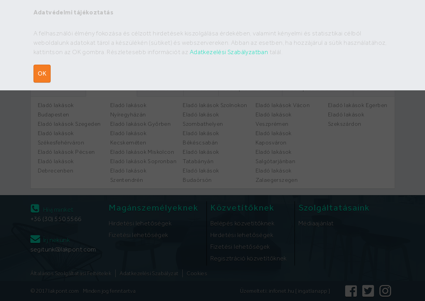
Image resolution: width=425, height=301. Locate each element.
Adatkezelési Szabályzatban (229, 52)
